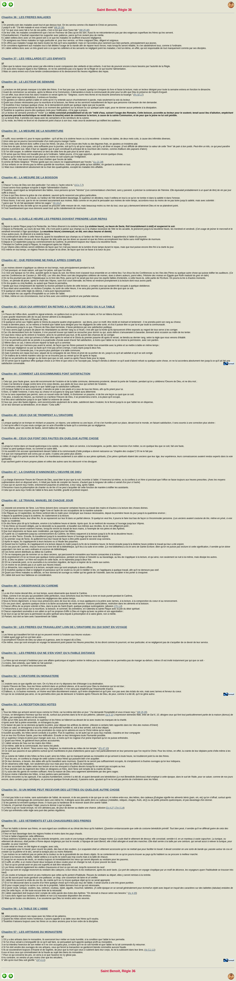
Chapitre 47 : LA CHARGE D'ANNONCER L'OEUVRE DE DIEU (41, 471)
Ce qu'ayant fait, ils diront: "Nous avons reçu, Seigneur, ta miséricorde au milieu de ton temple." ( (51, 748)
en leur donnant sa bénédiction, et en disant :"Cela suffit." (32, 404)
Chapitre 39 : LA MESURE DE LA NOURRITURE (32, 130)
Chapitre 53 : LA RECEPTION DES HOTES (28, 704)
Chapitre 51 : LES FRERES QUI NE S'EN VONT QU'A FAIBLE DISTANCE (48, 652)
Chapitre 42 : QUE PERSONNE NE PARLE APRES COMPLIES (41, 260)
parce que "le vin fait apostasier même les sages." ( (28, 203)
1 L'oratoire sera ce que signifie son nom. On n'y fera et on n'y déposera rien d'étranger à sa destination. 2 (52, 684)
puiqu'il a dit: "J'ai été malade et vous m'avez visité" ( (29, 27)
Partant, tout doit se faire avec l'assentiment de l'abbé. (31, 616)
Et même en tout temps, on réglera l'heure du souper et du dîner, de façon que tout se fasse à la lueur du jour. (57, 249)
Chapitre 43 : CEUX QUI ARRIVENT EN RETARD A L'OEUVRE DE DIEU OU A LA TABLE (58, 306)
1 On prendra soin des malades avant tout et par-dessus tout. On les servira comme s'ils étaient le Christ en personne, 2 (59, 25)
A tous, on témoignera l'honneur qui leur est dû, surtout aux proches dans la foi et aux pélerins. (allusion (54, 714)
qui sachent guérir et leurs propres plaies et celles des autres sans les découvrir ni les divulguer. (50, 461)
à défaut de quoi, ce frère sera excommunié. (25, 665)
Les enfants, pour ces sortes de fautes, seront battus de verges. (34, 428)
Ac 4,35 (132, 893)
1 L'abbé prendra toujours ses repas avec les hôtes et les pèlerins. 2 (34, 916)
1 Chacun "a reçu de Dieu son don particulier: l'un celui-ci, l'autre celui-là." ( (38, 183)
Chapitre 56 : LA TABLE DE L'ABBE (24, 908)
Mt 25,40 (84, 30)
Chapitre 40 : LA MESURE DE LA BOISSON (29, 177)
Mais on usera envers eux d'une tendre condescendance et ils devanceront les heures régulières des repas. (56, 71)
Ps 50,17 (138, 94)
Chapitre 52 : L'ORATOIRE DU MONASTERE (30, 675)
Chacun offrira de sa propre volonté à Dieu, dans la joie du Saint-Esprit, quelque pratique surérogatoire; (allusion (58, 606)
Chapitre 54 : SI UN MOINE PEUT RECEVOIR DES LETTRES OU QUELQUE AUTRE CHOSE (60, 789)
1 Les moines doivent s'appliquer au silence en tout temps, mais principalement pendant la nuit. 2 (48, 268)
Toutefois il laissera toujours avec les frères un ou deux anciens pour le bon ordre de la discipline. (50, 921)
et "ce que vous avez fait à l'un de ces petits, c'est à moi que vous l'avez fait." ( (41, 30)
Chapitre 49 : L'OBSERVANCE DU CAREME (29, 585)
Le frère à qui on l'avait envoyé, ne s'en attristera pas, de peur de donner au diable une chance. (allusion (54, 808)
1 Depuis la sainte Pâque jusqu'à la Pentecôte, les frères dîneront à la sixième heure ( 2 (88, 226)
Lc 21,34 (98, 162)
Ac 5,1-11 (150, 950)
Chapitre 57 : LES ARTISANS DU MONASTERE (31, 931)
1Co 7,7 (79, 185)
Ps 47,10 (103, 748)
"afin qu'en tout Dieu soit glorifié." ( (20, 960)
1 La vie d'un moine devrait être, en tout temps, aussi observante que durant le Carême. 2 (44, 593)
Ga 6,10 (109, 714)
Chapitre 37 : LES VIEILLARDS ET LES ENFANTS (33, 58)
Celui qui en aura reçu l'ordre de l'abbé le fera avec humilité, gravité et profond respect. (45, 490)
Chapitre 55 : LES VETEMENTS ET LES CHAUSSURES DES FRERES (46, 820)
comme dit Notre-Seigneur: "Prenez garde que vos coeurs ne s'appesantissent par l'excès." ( (48, 162)
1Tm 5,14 (119, 808)
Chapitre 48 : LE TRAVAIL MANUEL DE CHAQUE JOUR (37, 500)
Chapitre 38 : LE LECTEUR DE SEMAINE (27, 81)
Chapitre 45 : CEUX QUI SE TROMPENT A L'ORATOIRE (37, 415)
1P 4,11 (41, 960)
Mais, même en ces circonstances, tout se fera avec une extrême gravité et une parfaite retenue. (51, 296)
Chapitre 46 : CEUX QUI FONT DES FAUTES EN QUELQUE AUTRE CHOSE (50, 438)
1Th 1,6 (118, 606)
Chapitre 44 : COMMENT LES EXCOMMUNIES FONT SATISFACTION (45, 373)
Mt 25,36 (59, 27)
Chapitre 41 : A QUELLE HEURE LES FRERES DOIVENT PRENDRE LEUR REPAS (54, 218)
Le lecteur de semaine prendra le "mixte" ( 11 (117, 115)
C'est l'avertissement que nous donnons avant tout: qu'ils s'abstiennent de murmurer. (44, 208)
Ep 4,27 (110, 808)
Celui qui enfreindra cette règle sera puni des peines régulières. (34, 810)
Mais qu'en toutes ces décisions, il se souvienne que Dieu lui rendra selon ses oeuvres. (47, 898)
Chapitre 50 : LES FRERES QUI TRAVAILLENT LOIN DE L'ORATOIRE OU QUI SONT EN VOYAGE (64, 627)
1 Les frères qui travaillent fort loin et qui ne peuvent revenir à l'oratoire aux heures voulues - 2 (46, 634)
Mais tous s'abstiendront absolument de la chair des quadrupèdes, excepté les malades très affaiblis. (53, 167)
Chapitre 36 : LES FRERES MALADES (26, 17)
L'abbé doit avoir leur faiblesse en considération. (28, 575)
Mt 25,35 (142, 712)
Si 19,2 (57, 203)
